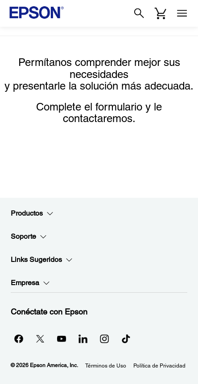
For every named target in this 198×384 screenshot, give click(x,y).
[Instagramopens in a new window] (104, 339)
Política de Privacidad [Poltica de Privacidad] (159, 366)
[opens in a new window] (126, 339)
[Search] (139, 13)
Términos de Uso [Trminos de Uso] (105, 366)
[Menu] (182, 13)
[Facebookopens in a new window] (19, 339)
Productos (32, 213)
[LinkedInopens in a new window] (83, 339)
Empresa (30, 283)
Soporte (29, 236)
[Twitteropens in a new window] (40, 339)
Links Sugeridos (42, 260)
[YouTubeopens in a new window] (62, 339)
